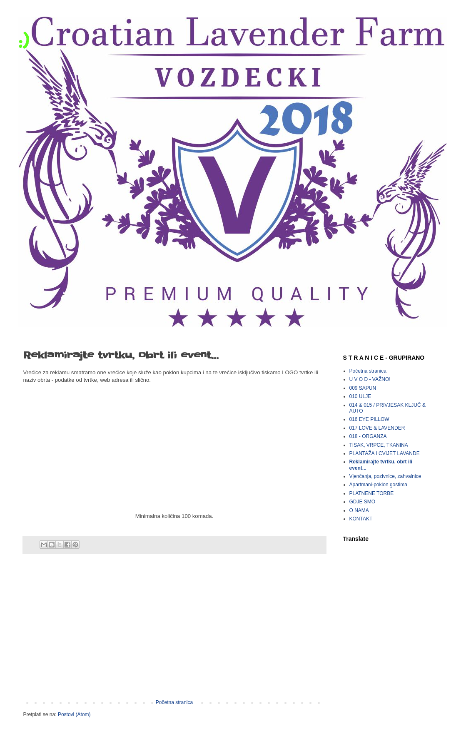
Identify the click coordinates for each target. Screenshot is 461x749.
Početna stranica (174, 702)
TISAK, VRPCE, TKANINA (378, 445)
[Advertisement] (174, 630)
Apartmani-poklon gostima (378, 485)
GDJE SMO (362, 502)
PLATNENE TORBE (371, 493)
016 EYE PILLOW (369, 419)
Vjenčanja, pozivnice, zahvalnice (385, 476)
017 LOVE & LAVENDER (377, 428)
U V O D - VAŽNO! (370, 379)
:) (23, 40)
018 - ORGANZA (368, 436)
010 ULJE (360, 396)
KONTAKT (361, 519)
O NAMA (359, 510)
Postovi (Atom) (74, 714)
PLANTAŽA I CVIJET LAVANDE (384, 453)
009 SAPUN (362, 388)
